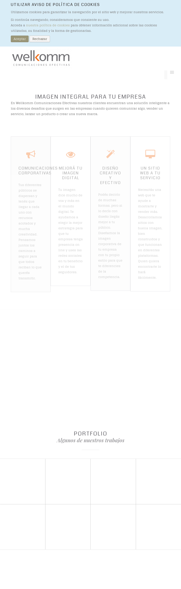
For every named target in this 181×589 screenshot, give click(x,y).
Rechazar (39, 39)
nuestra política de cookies (48, 25)
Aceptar (20, 39)
